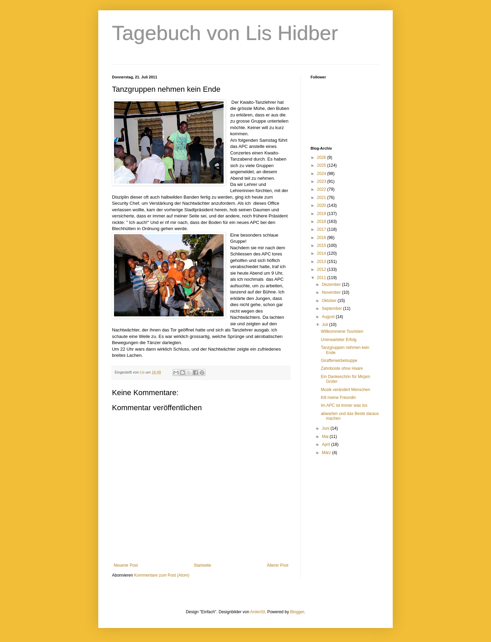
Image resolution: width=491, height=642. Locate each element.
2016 (322, 237)
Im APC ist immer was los (344, 405)
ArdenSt (257, 611)
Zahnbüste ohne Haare (342, 368)
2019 (322, 213)
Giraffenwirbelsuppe (339, 360)
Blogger (297, 611)
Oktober (330, 300)
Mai (326, 436)
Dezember (332, 284)
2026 (322, 157)
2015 (322, 245)
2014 (322, 253)
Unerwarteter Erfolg (338, 339)
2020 (322, 205)
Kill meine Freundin (338, 397)
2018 (322, 221)
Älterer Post (277, 565)
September (332, 308)
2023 (322, 181)
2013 (322, 261)
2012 (322, 269)
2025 (322, 165)
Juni (326, 428)
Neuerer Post (126, 565)
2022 (322, 189)
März (327, 452)
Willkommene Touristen (342, 331)
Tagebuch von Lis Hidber (225, 33)
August (329, 316)
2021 (322, 197)
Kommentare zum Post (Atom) (161, 575)
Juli (325, 324)
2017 (322, 229)
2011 (322, 277)
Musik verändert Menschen (345, 389)
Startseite (202, 565)
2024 (322, 173)
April (326, 444)
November (332, 292)
